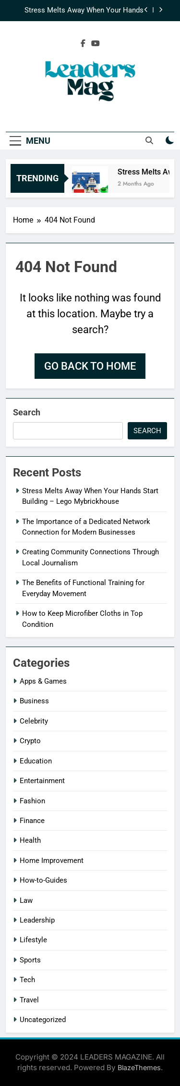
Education (36, 761)
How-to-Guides (43, 880)
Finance (32, 820)
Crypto (30, 740)
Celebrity (34, 721)
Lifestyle (33, 940)
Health (30, 840)
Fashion (32, 801)
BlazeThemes (139, 1067)
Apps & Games (43, 681)
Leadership (37, 920)
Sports (30, 960)
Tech (27, 979)
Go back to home (90, 366)
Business (34, 701)
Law (26, 900)
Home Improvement (52, 860)
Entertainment (42, 780)
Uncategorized (43, 1019)
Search (26, 412)
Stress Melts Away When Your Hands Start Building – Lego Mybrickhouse (84, 10)
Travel (29, 1000)
